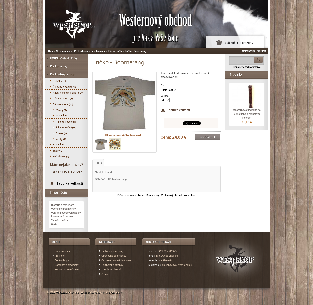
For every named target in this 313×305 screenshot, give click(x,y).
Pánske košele (64, 121)
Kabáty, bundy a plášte (66, 92)
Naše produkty (64, 51)
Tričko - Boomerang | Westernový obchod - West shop (166, 195)
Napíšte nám (166, 260)
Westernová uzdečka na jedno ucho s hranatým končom (247, 113)
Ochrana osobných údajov (66, 212)
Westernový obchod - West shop (74, 292)
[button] (207, 137)
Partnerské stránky (62, 216)
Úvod (51, 51)
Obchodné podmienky (63, 208)
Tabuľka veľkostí (175, 110)
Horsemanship (63, 251)
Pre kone (56, 66)
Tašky (56, 150)
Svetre (59, 133)
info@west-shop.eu (167, 255)
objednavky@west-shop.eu (177, 265)
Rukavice (58, 144)
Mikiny (59, 110)
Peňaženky (59, 156)
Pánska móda (98, 51)
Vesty (59, 139)
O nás (54, 224)
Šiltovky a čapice (62, 87)
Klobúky (57, 81)
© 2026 (51, 292)
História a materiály (62, 205)
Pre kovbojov (81, 51)
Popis (98, 162)
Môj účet (261, 50)
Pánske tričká (115, 51)
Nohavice (61, 115)
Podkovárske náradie (67, 269)
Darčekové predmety (67, 265)
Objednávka (248, 50)
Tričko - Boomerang (135, 51)
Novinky (236, 74)
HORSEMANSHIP (61, 58)
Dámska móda (61, 98)
